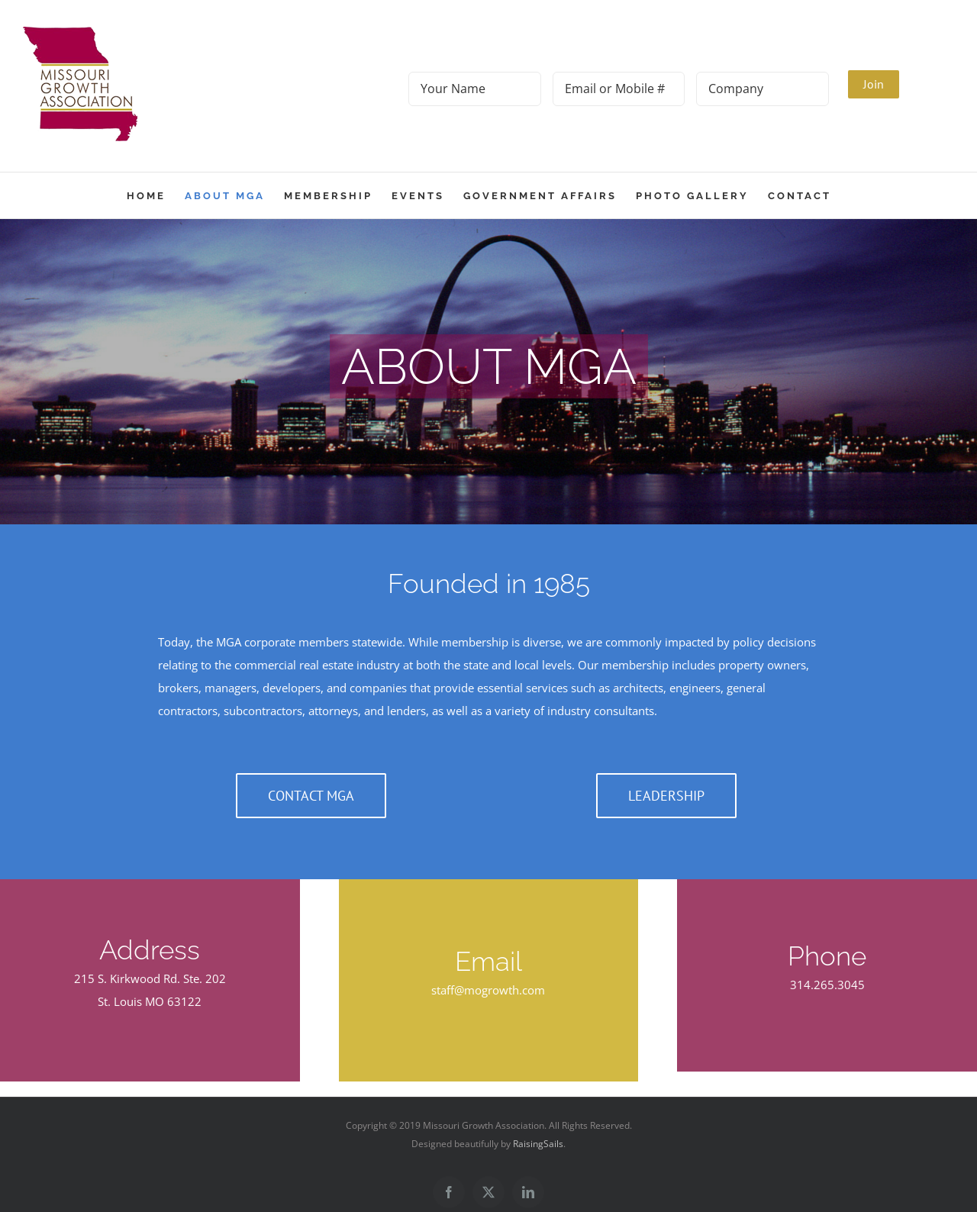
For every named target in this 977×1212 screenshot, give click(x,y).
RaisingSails (538, 1143)
